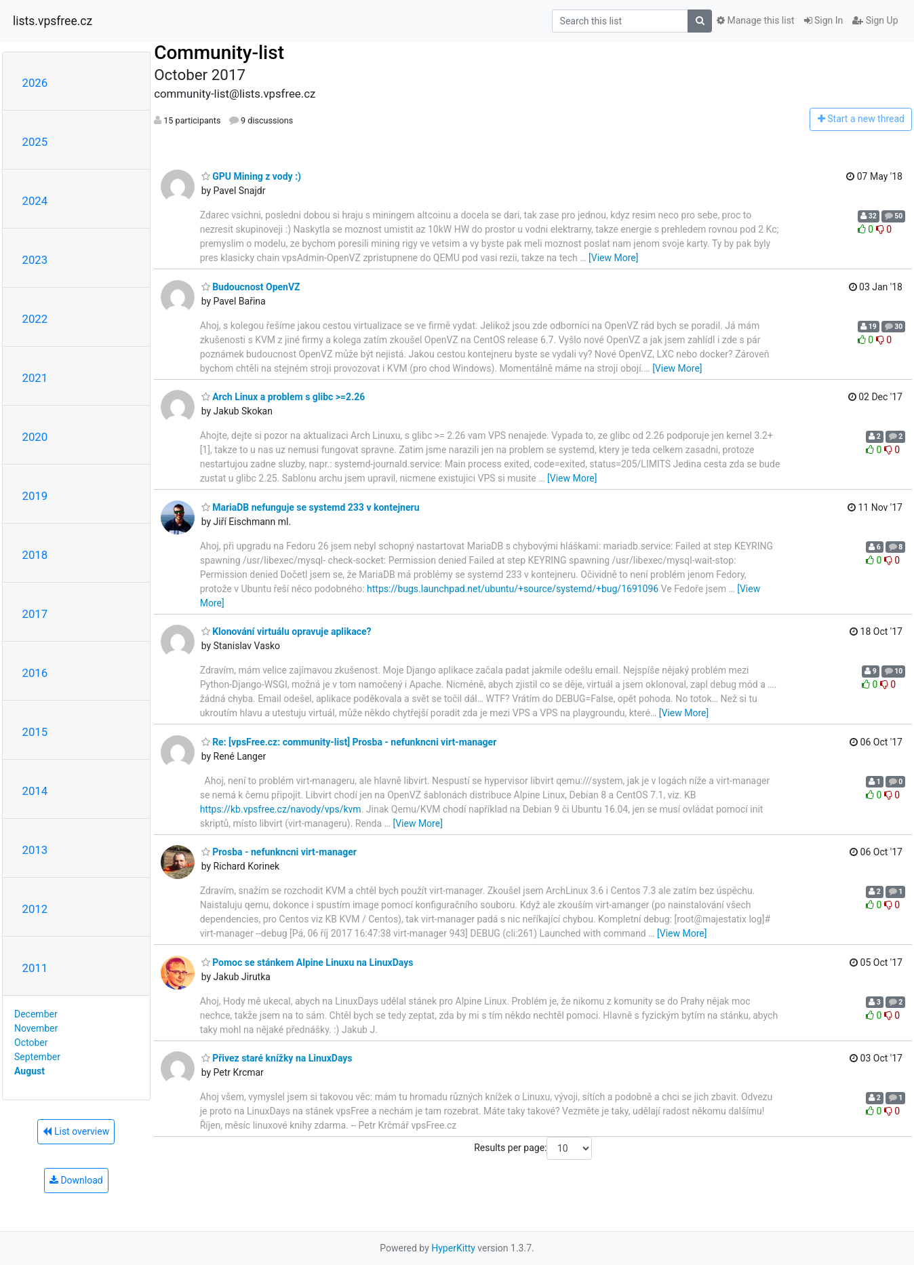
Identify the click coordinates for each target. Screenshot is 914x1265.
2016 (35, 673)
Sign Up (875, 20)
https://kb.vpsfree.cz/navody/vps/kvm (280, 809)
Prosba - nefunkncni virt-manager (279, 851)
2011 (35, 968)
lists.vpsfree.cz (52, 21)
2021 (35, 378)
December (36, 1014)
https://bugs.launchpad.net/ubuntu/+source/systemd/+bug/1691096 (512, 588)
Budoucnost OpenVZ (250, 286)
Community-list (219, 52)
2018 (35, 555)
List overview (76, 1131)
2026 (35, 83)
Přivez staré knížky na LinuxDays (277, 1058)
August (29, 1071)
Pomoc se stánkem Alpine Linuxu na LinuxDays (307, 962)
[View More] (613, 257)
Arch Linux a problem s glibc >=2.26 (283, 396)
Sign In (823, 20)
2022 (35, 319)
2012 (35, 909)
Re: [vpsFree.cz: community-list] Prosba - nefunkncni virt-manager (349, 742)
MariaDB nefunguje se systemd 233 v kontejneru (310, 507)
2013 (35, 850)
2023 (35, 260)
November (36, 1028)
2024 (35, 201)
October (30, 1042)
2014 (35, 791)
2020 (35, 437)
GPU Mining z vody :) (251, 176)
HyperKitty (453, 1248)
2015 (35, 732)
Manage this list (755, 20)
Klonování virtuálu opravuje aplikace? (286, 631)
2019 (35, 496)
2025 (35, 142)
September (37, 1056)
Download (76, 1180)
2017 (35, 614)
